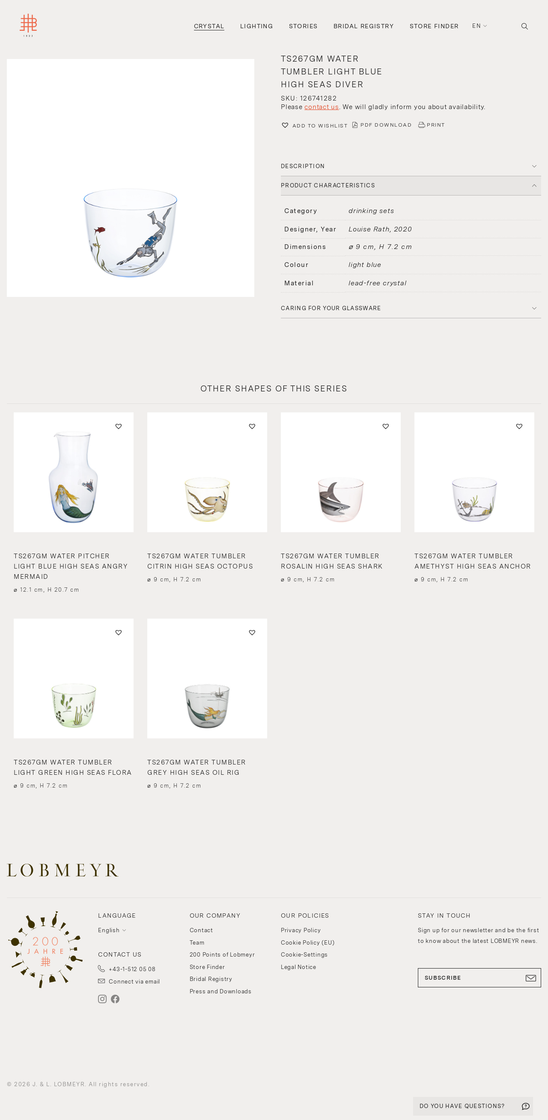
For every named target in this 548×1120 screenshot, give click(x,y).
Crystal (209, 26)
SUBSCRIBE (479, 978)
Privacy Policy (301, 930)
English (108, 930)
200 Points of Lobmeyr (222, 954)
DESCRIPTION (303, 166)
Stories (303, 26)
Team (197, 942)
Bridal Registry (364, 26)
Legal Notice (298, 967)
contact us (321, 107)
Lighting (256, 26)
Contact (201, 930)
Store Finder (434, 26)
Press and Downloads (221, 991)
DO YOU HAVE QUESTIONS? (462, 1106)
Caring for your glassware (331, 308)
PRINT (436, 125)
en (476, 26)
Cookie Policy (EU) (308, 942)
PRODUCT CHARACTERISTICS (328, 185)
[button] (137, 179)
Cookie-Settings (304, 954)
